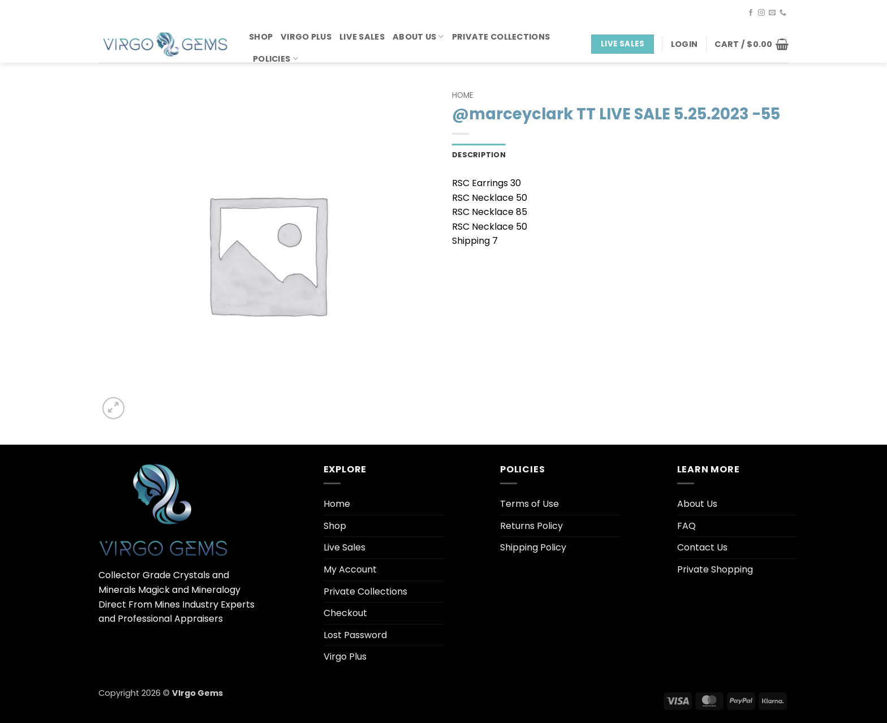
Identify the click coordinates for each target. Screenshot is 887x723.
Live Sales (362, 36)
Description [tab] (479, 155)
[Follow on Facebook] (750, 13)
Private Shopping (715, 569)
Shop (261, 36)
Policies (275, 58)
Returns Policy (531, 525)
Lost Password (355, 635)
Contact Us (702, 547)
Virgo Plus (306, 36)
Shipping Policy (533, 547)
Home (462, 95)
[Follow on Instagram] (761, 13)
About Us (418, 36)
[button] (684, 44)
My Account (350, 569)
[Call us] (783, 13)
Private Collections (501, 36)
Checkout (345, 612)
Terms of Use (529, 503)
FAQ (686, 525)
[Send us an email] (772, 13)
